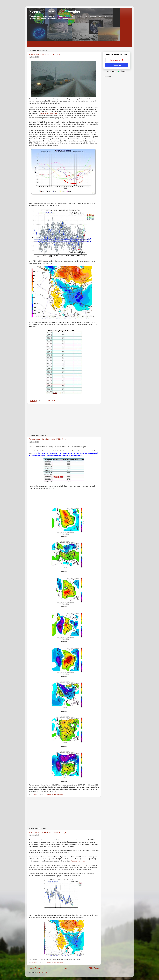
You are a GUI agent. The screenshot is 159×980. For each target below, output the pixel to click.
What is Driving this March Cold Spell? (44, 54)
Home (64, 968)
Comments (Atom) (42, 972)
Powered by (116, 71)
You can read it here (78, 861)
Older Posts (94, 968)
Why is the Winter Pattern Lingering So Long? (47, 832)
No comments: (58, 401)
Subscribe (116, 65)
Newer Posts (34, 968)
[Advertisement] (64, 419)
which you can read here (48, 113)
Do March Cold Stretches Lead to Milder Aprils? (48, 439)
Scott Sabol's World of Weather (55, 12)
